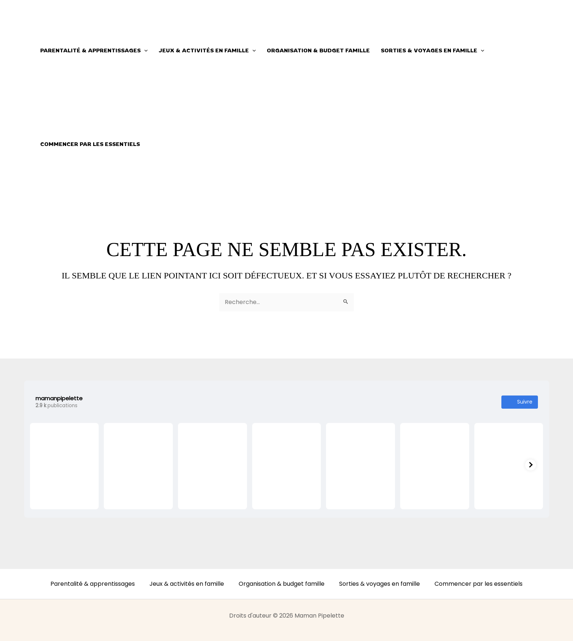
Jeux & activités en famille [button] (207, 50)
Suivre (519, 402)
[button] (144, 50)
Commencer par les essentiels (90, 143)
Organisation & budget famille (318, 50)
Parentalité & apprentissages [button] (94, 50)
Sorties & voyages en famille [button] (432, 50)
